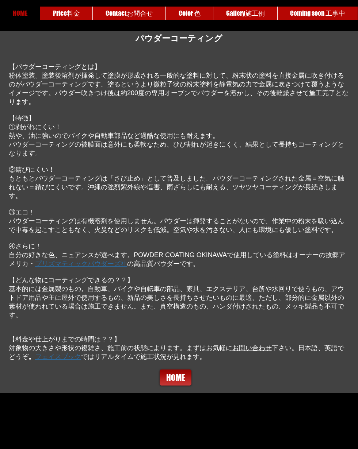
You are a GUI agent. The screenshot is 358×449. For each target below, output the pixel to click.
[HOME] (175, 377)
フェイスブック (58, 356)
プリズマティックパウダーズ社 (81, 263)
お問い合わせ (252, 348)
